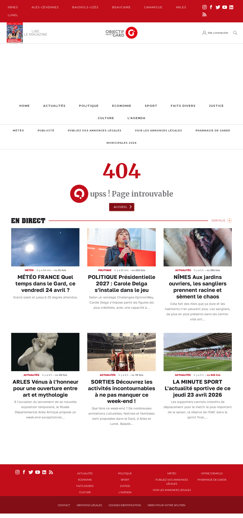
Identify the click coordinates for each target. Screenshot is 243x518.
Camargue (153, 7)
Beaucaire (121, 7)
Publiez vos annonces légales (95, 130)
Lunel (13, 15)
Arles (181, 7)
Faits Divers (183, 105)
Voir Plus (218, 220)
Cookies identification (125, 505)
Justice (216, 105)
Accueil (120, 207)
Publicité (46, 130)
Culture (106, 118)
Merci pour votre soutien (166, 505)
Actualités (54, 105)
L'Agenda (136, 118)
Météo (18, 130)
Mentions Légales (89, 505)
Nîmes (13, 7)
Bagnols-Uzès (85, 7)
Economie (121, 105)
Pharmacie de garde (213, 130)
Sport (151, 105)
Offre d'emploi (212, 473)
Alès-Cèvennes (45, 7)
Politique (89, 105)
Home (24, 105)
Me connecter (218, 32)
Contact (64, 505)
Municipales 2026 (122, 142)
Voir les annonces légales (158, 130)
